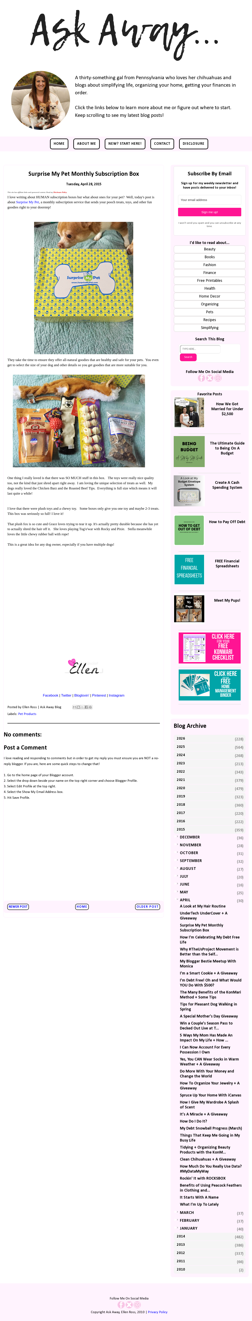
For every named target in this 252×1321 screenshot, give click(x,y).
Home (59, 144)
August (188, 869)
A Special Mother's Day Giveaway (209, 1016)
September (191, 861)
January (188, 1229)
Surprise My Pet (27, 202)
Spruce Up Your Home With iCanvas (210, 1095)
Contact (162, 144)
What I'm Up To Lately (199, 1205)
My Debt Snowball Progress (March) (211, 1128)
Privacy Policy (158, 1312)
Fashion (209, 265)
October (189, 853)
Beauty (209, 249)
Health (209, 289)
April (185, 900)
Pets (209, 312)
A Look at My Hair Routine (203, 906)
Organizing (210, 304)
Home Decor (209, 296)
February (189, 1221)
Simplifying (210, 328)
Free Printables (209, 281)
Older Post (148, 907)
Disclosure (193, 144)
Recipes (209, 320)
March (187, 1213)
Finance (209, 273)
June (184, 884)
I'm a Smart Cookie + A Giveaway (208, 973)
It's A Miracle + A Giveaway (203, 1114)
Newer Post (18, 907)
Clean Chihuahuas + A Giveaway (208, 1159)
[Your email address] (209, 200)
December (190, 837)
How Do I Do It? (193, 1121)
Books (209, 257)
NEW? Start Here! (125, 144)
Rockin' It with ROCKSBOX (203, 1178)
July (184, 877)
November (190, 845)
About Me (86, 144)
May (184, 892)
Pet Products (27, 714)
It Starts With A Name (199, 1197)
